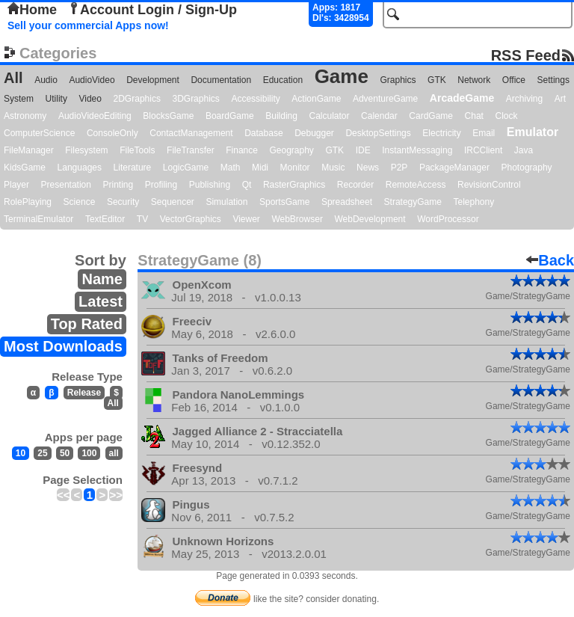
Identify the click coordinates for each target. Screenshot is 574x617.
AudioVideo (91, 80)
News (368, 167)
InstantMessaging (417, 150)
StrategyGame (413, 202)
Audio (46, 80)
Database (263, 133)
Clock (507, 116)
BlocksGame (168, 116)
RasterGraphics (294, 184)
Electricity (441, 133)
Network (473, 80)
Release (84, 392)
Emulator (532, 132)
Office (513, 80)
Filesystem (86, 150)
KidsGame (25, 167)
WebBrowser (296, 219)
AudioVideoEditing (95, 116)
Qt (247, 184)
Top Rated (87, 324)
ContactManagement (190, 133)
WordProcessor (447, 219)
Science (80, 202)
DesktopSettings (377, 133)
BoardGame (230, 116)
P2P (399, 167)
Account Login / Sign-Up (152, 9)
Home (32, 9)
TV (142, 219)
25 (42, 453)
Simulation (226, 202)
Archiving (524, 98)
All (13, 78)
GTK (437, 80)
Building (281, 116)
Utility (56, 98)
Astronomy (25, 116)
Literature (133, 167)
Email (483, 133)
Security (123, 202)
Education (283, 80)
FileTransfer (191, 150)
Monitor (295, 167)
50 (65, 453)
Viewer (245, 219)
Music (333, 167)
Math (230, 167)
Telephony (473, 202)
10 (20, 453)
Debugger (314, 133)
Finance (242, 150)
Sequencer (172, 202)
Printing (118, 184)
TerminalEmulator (38, 219)
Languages (80, 167)
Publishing (209, 184)
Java (523, 150)
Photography (527, 167)
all (114, 453)
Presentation (66, 184)
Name (101, 279)
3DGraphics (195, 98)
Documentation (221, 80)
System (19, 98)
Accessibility (255, 98)
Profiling (161, 184)
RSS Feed (526, 55)
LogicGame (186, 167)
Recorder (355, 184)
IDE (363, 150)
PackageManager (454, 167)
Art (560, 98)
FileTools (137, 150)
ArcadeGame (462, 98)
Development (152, 80)
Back (550, 260)
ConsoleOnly (112, 133)
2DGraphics (137, 98)
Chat (474, 116)
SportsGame (284, 202)
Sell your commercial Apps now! (88, 25)
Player (16, 184)
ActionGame (316, 98)
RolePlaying (28, 202)
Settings (553, 80)
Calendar (379, 116)
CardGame (431, 116)
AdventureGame (385, 98)
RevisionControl (489, 184)
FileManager (29, 150)
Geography (292, 150)
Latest (100, 301)
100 (88, 453)
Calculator (329, 116)
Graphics (398, 80)
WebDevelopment (369, 219)
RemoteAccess (416, 184)
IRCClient (483, 150)
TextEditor (105, 219)
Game (341, 76)
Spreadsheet (346, 202)
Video (89, 98)
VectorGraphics (190, 219)
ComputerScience (39, 133)
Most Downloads (63, 346)
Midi (260, 167)
